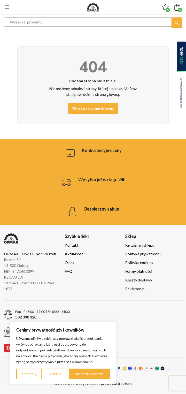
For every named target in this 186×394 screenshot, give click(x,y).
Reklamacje (135, 288)
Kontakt (71, 245)
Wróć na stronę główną (93, 108)
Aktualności (75, 253)
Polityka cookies (139, 262)
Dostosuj (29, 374)
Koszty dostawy (138, 280)
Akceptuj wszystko (89, 374)
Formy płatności (138, 271)
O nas (69, 262)
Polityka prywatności (143, 253)
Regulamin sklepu (139, 245)
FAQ (68, 271)
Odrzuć (55, 374)
